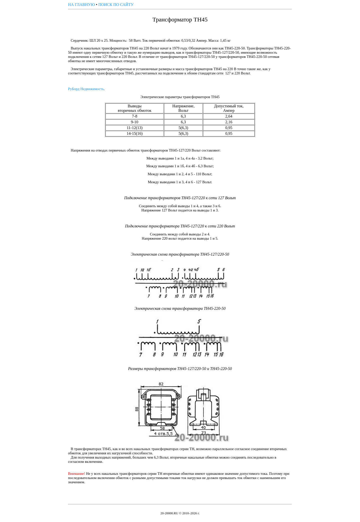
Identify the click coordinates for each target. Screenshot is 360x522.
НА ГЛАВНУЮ (81, 4)
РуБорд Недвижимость (86, 89)
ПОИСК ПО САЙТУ (116, 4)
